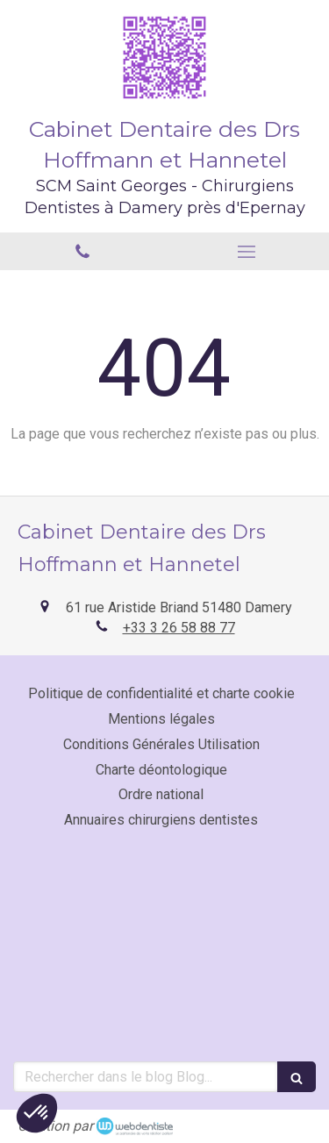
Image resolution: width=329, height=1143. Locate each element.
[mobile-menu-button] (247, 251)
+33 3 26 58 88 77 (179, 627)
